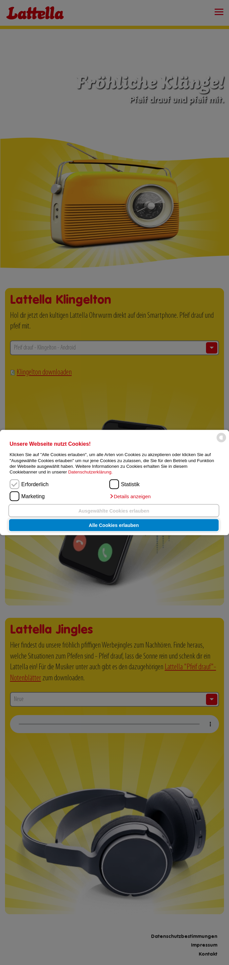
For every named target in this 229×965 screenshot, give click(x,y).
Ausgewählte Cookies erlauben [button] (113, 510)
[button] (130, 496)
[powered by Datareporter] (221, 442)
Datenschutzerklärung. (90, 471)
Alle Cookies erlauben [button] (114, 525)
